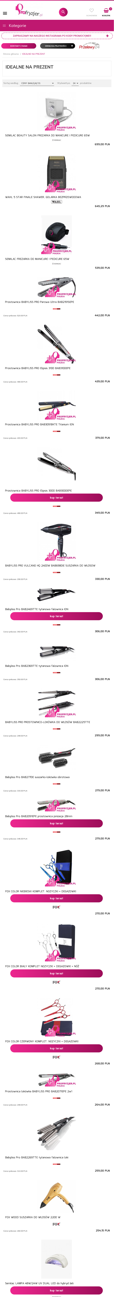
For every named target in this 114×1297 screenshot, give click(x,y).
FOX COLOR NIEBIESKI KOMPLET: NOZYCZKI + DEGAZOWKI (40, 891)
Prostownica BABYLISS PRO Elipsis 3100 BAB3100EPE (37, 368)
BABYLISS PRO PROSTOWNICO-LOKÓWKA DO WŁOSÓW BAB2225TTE (47, 722)
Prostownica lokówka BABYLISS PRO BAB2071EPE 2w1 (38, 1091)
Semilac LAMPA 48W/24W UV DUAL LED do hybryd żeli (39, 1283)
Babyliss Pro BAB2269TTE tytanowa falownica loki (36, 1158)
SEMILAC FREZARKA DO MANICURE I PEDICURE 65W (37, 259)
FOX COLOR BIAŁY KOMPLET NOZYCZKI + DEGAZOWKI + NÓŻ (42, 966)
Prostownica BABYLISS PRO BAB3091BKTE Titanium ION (39, 425)
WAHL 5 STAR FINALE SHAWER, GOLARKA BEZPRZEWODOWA (43, 197)
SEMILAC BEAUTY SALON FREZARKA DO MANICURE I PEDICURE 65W (47, 136)
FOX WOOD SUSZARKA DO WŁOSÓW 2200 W (32, 1217)
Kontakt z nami (18, 46)
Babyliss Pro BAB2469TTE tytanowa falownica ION (36, 609)
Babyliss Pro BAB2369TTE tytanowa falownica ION (36, 666)
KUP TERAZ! (56, 498)
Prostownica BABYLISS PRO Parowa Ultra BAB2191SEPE (39, 302)
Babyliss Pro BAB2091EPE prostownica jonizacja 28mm (38, 816)
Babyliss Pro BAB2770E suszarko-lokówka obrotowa (37, 777)
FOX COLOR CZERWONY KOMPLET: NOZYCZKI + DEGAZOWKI (41, 1041)
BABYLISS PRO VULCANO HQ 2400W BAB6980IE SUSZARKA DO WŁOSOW (50, 566)
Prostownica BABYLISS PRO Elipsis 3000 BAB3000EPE (38, 491)
